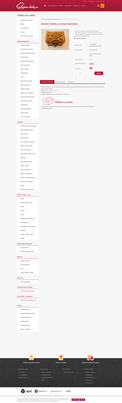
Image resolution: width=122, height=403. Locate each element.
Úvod (42, 19)
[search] (98, 5)
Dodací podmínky (45, 375)
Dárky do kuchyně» (25, 65)
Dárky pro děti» (24, 138)
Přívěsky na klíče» (25, 89)
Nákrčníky (23, 230)
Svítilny (22, 185)
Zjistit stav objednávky (99, 1)
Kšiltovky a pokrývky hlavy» (28, 218)
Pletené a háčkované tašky (27, 251)
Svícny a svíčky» (25, 69)
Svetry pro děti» (25, 247)
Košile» (22, 206)
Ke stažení (71, 82)
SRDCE (22, 24)
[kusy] (77, 73)
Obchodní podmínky (26, 317)
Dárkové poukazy (25, 309)
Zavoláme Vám (76, 5)
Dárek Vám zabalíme (52, 5)
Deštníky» (23, 158)
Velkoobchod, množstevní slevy (28, 300)
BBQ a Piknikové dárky (26, 162)
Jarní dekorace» (24, 28)
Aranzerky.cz (89, 380)
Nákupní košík (23, 377)
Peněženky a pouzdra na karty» (28, 126)
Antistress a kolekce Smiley (27, 97)
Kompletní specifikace (47, 82)
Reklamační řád (24, 321)
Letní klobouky (24, 222)
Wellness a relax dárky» (27, 146)
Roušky (22, 238)
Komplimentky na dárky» (27, 49)
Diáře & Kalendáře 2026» (27, 130)
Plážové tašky (24, 105)
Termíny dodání (68, 5)
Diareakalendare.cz (91, 372)
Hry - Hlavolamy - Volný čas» (28, 142)
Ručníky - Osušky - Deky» (27, 234)
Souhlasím (82, 399)
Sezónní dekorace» (25, 265)
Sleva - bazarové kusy (56, 19)
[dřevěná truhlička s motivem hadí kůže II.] (55, 30)
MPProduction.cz (90, 377)
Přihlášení (85, 1)
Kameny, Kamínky (25, 261)
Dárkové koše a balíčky (26, 81)
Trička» (22, 199)
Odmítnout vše (75, 399)
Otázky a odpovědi (25, 329)
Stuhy (22, 269)
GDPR (43, 380)
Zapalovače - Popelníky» (27, 181)
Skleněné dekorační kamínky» (28, 53)
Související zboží (60, 82)
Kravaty (23, 210)
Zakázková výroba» (25, 325)
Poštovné (61, 5)
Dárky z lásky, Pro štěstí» (27, 36)
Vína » (22, 77)
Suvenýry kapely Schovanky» (28, 291)
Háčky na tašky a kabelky (27, 93)
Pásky (22, 214)
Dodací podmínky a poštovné (28, 313)
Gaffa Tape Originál (25, 282)
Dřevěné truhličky (47, 19)
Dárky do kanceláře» (26, 150)
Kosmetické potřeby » (26, 109)
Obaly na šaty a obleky (26, 101)
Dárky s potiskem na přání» (27, 189)
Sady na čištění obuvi (26, 169)
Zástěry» (23, 32)
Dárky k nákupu (24, 113)
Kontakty (83, 5)
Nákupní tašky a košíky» (27, 20)
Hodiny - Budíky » (25, 166)
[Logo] (27, 6)
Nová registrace (91, 1)
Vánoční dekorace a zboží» (27, 273)
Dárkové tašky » (25, 57)
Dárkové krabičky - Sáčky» (27, 61)
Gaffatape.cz (89, 375)
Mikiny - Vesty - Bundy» (27, 203)
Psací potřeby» (24, 134)
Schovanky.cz (89, 383)
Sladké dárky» (24, 73)
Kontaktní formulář (69, 372)
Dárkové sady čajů (25, 85)
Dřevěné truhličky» (25, 45)
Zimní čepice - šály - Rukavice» (28, 226)
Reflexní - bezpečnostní (26, 173)
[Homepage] (44, 5)
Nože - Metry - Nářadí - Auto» (28, 154)
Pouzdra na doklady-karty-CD (28, 177)
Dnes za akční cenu (25, 117)
